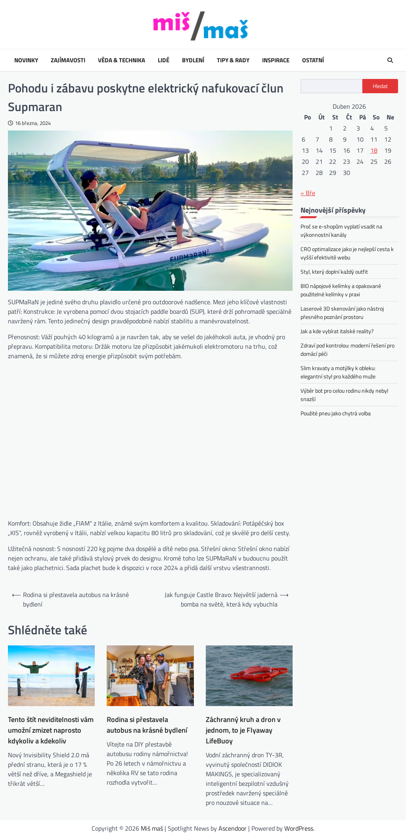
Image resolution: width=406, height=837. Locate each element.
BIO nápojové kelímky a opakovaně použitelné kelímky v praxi (341, 290)
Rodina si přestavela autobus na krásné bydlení (147, 724)
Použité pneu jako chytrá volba (336, 413)
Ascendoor (232, 828)
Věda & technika (121, 60)
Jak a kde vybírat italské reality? (337, 331)
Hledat (380, 86)
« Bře (308, 193)
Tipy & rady (233, 60)
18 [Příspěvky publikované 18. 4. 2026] (373, 150)
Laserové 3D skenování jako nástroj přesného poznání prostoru (342, 312)
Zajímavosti (68, 60)
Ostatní (313, 60)
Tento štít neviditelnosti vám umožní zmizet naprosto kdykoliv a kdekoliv (51, 730)
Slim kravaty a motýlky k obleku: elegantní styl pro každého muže (338, 372)
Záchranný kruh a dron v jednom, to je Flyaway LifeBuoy (243, 730)
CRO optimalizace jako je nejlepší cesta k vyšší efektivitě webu (347, 253)
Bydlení (193, 60)
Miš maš (152, 828)
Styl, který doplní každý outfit (334, 271)
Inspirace (275, 60)
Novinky (26, 60)
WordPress (298, 828)
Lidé (163, 60)
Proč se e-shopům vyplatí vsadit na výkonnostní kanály (341, 230)
